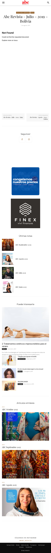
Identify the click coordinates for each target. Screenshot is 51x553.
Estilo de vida (21, 359)
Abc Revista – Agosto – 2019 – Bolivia (39, 118)
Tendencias (29, 547)
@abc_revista (25, 540)
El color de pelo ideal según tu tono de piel (30, 369)
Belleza (4, 349)
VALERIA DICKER (23, 381)
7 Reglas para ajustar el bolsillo (27, 356)
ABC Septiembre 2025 (23, 245)
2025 (3, 406)
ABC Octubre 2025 (10, 409)
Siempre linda (10, 545)
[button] (3, 2)
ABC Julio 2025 (20, 273)
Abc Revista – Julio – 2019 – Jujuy (13, 117)
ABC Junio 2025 (20, 287)
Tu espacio (33, 545)
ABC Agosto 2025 (21, 259)
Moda (17, 545)
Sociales (20, 384)
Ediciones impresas (23, 13)
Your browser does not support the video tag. (16, 155)
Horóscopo (41, 545)
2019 (32, 13)
